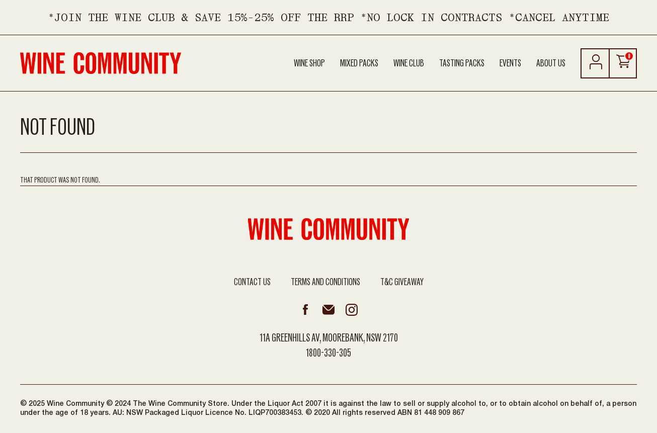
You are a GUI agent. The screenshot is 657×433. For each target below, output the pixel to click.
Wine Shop (309, 63)
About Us (550, 63)
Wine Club (408, 63)
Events (510, 63)
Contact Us (252, 282)
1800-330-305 (328, 353)
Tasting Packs (461, 63)
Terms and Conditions (325, 282)
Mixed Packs (359, 63)
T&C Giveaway (402, 282)
